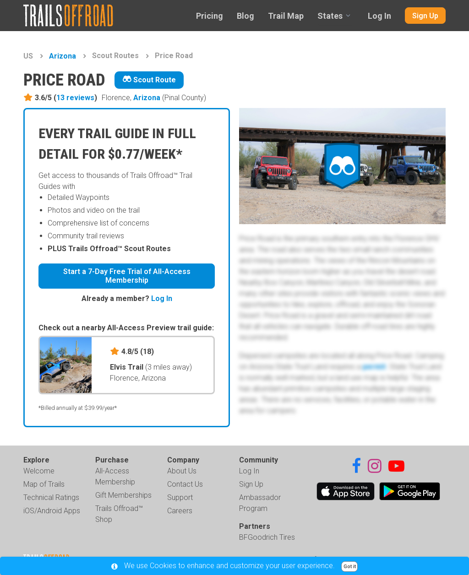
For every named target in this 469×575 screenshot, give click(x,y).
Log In (379, 16)
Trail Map (286, 16)
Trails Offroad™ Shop (119, 514)
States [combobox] (330, 16)
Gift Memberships (123, 495)
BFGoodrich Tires (267, 537)
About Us (181, 471)
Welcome (39, 471)
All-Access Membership (115, 476)
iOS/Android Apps (51, 510)
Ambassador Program (260, 503)
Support (180, 497)
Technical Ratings (51, 497)
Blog (245, 16)
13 (75, 97)
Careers (179, 510)
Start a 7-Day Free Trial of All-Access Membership (127, 276)
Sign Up (425, 15)
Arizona (62, 56)
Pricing (209, 16)
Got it (350, 567)
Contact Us (185, 484)
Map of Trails (44, 484)
